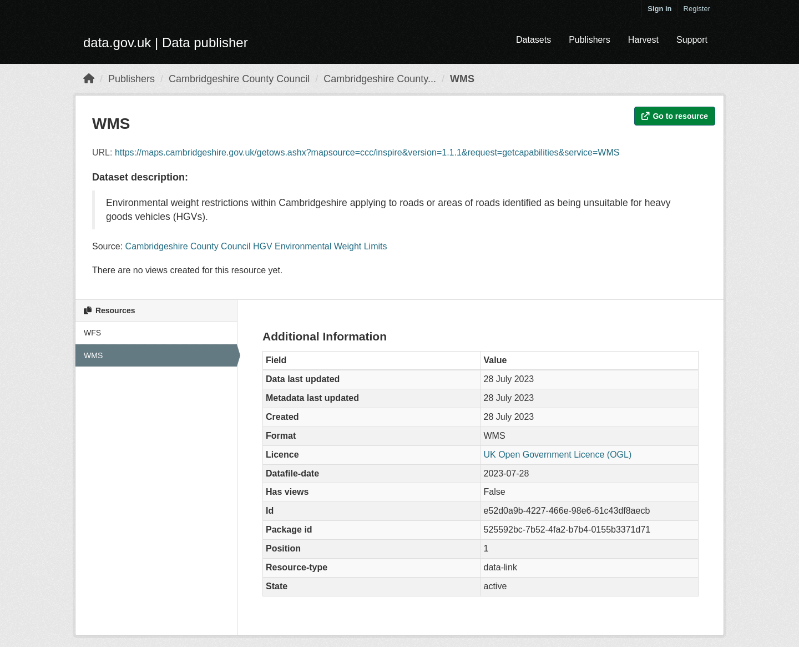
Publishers (589, 39)
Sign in (659, 8)
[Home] (88, 78)
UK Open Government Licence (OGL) (558, 454)
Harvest (643, 39)
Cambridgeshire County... (379, 78)
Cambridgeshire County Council (239, 78)
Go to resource (674, 116)
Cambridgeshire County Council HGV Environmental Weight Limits (256, 246)
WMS (462, 78)
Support (691, 39)
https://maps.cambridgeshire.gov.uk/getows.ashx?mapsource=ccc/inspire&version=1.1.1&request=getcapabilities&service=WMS (367, 152)
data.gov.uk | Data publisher (165, 42)
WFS (92, 332)
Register (697, 8)
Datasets (533, 39)
